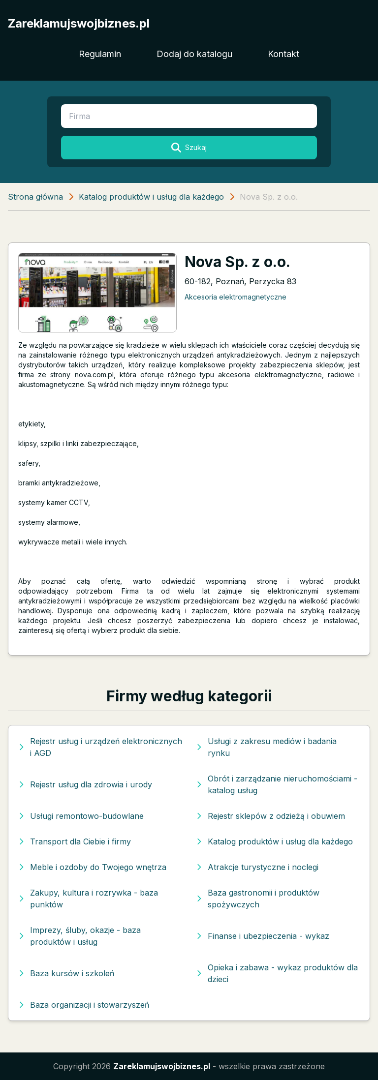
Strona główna (35, 197)
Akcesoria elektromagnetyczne (235, 297)
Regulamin (100, 54)
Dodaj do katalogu (194, 54)
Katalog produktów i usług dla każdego (151, 197)
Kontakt (283, 54)
